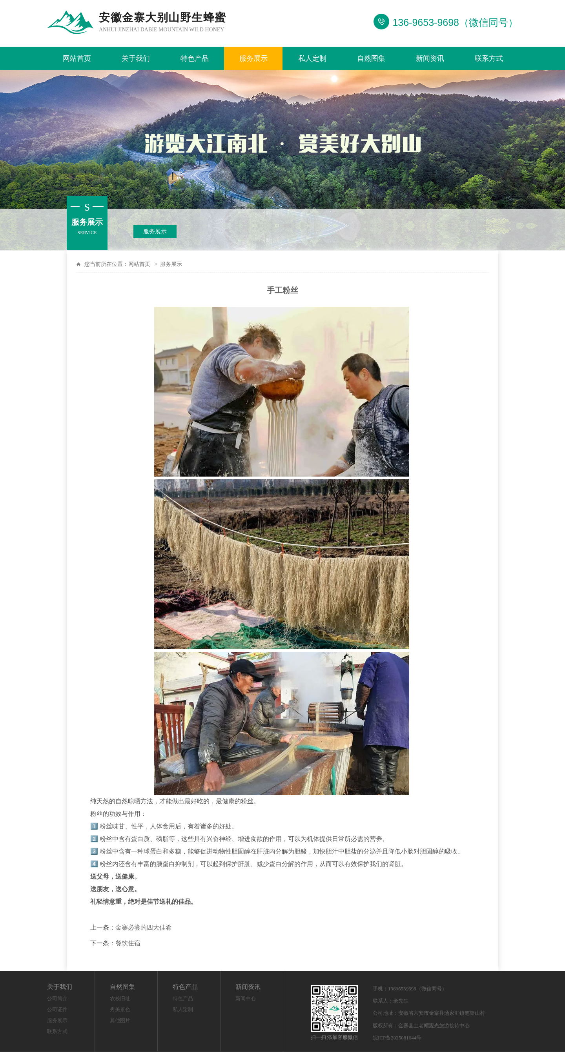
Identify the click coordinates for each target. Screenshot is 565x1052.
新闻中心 (245, 998)
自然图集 (371, 58)
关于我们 (136, 58)
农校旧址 (120, 998)
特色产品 (194, 58)
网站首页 (77, 58)
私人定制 (312, 58)
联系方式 (489, 58)
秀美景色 (120, 1009)
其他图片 (120, 1020)
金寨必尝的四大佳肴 (143, 927)
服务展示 (253, 58)
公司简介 (57, 998)
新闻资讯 (430, 58)
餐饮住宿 (127, 943)
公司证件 (57, 1009)
